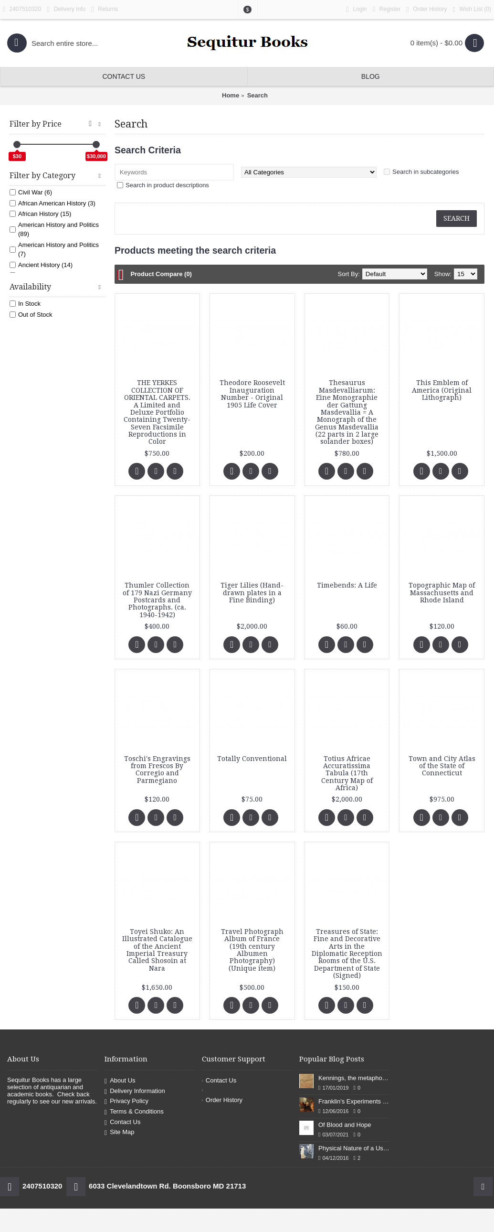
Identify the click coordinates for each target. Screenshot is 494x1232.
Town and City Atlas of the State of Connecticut (442, 766)
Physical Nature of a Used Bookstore (353, 1148)
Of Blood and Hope (344, 1124)
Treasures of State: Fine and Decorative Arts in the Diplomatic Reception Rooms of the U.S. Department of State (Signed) (347, 953)
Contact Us (122, 1122)
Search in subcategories (425, 171)
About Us (120, 1081)
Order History (222, 1099)
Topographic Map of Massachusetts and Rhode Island (442, 592)
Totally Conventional (252, 758)
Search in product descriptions (167, 185)
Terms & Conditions (134, 1112)
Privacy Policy (126, 1102)
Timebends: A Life (347, 585)
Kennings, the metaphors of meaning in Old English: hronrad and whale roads (353, 1078)
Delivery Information (135, 1091)
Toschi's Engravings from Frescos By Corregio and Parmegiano (157, 769)
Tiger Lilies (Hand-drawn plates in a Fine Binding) (252, 592)
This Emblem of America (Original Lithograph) (442, 390)
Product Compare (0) (161, 274)
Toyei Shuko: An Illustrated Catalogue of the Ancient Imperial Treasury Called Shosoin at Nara (157, 950)
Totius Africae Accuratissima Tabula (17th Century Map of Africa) (347, 773)
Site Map (119, 1132)
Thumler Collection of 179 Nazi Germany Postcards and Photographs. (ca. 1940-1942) (157, 600)
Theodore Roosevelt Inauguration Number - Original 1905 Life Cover (252, 393)
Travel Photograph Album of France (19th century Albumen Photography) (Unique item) (252, 950)
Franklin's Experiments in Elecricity (353, 1101)
